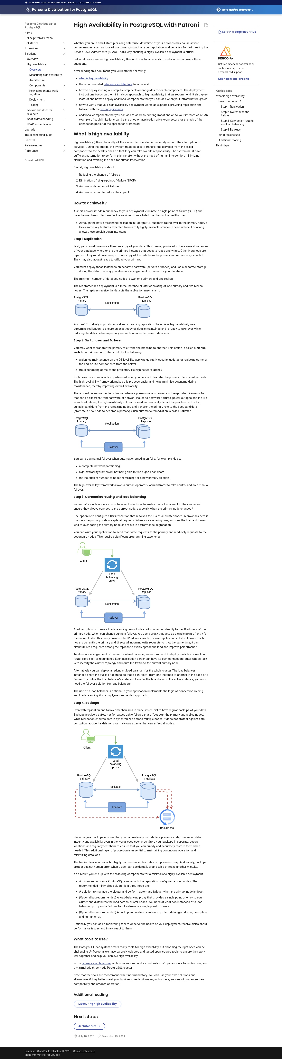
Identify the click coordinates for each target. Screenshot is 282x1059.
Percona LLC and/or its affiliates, (43, 1051)
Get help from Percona (233, 79)
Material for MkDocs (48, 1054)
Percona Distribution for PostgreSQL (40, 25)
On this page (224, 90)
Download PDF (34, 160)
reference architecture (118, 84)
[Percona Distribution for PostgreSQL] (28, 10)
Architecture (89, 1026)
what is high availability (93, 78)
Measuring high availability (97, 1004)
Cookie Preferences (84, 1051)
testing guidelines (111, 109)
